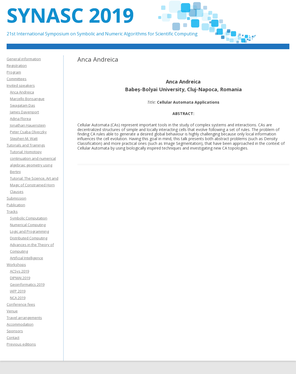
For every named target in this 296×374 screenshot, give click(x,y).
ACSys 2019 (19, 271)
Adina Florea (20, 118)
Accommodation (20, 324)
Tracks (12, 211)
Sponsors (15, 330)
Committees (17, 78)
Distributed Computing (28, 238)
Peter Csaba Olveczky (28, 131)
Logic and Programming (29, 231)
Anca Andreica (22, 92)
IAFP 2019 (17, 291)
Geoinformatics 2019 (27, 284)
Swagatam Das (22, 105)
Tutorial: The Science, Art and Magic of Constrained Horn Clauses (34, 185)
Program (14, 72)
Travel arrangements (24, 317)
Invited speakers (21, 85)
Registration (17, 65)
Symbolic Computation (28, 218)
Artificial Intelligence (26, 257)
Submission (16, 198)
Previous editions (21, 344)
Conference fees (21, 304)
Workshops (16, 264)
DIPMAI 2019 (20, 277)
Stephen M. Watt (24, 138)
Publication (16, 204)
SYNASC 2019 (70, 14)
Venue (12, 310)
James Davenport (24, 111)
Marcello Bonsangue (27, 98)
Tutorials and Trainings (26, 145)
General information (24, 58)
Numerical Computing (28, 224)
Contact (13, 337)
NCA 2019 (17, 297)
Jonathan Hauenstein (28, 125)
